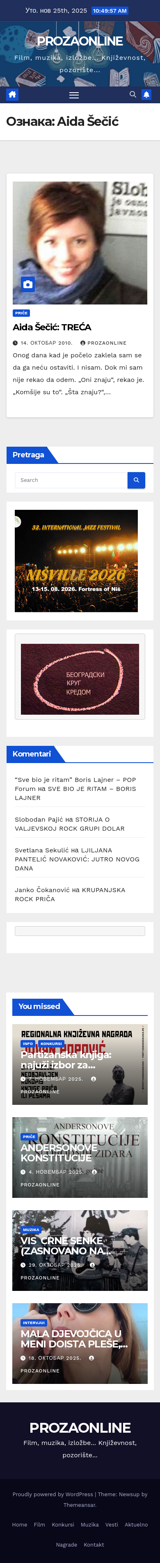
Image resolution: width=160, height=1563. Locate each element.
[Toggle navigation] (74, 95)
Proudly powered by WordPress (54, 1494)
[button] (133, 94)
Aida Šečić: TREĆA (52, 327)
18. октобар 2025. (56, 1358)
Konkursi (51, 1043)
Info (28, 1043)
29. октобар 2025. (56, 1265)
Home (19, 1525)
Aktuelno (136, 1525)
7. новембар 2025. (57, 1079)
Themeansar (79, 1505)
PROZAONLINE (80, 41)
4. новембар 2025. (57, 1172)
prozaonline (103, 343)
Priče (21, 313)
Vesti (111, 1525)
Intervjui (34, 1322)
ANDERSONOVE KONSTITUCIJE (60, 1153)
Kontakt (94, 1545)
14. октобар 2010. (48, 343)
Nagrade (66, 1545)
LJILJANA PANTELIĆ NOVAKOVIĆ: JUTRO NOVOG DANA (77, 859)
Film (39, 1525)
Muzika (31, 1229)
